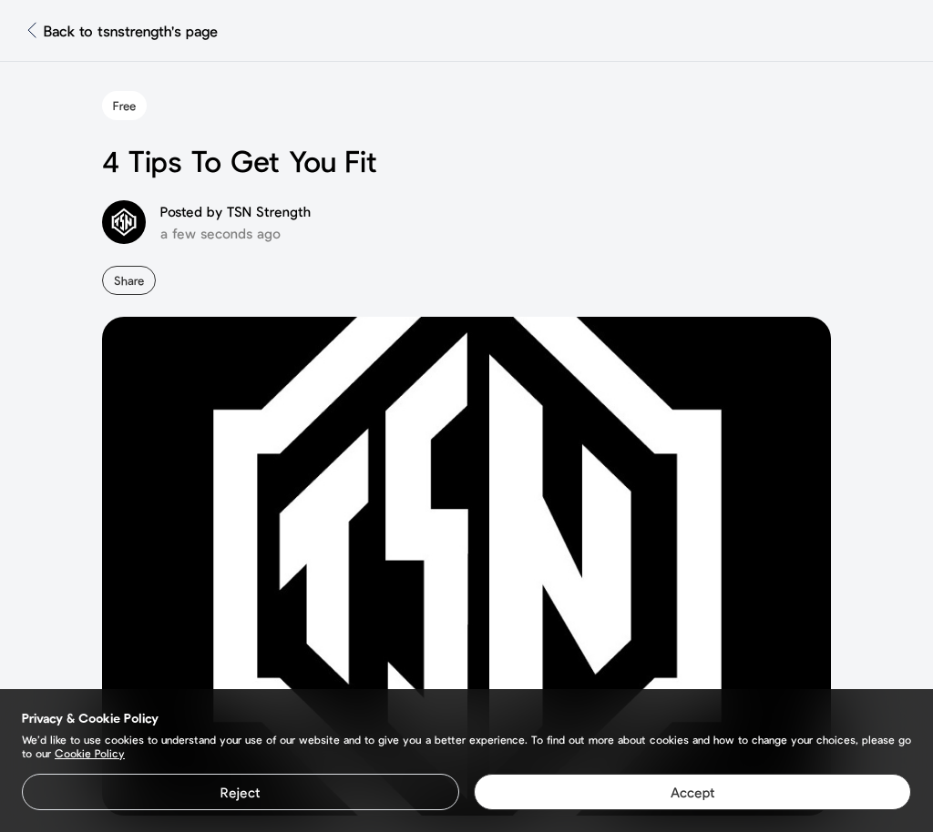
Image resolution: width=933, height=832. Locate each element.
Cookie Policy (90, 752)
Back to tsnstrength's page (131, 30)
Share (129, 280)
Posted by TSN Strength (235, 211)
